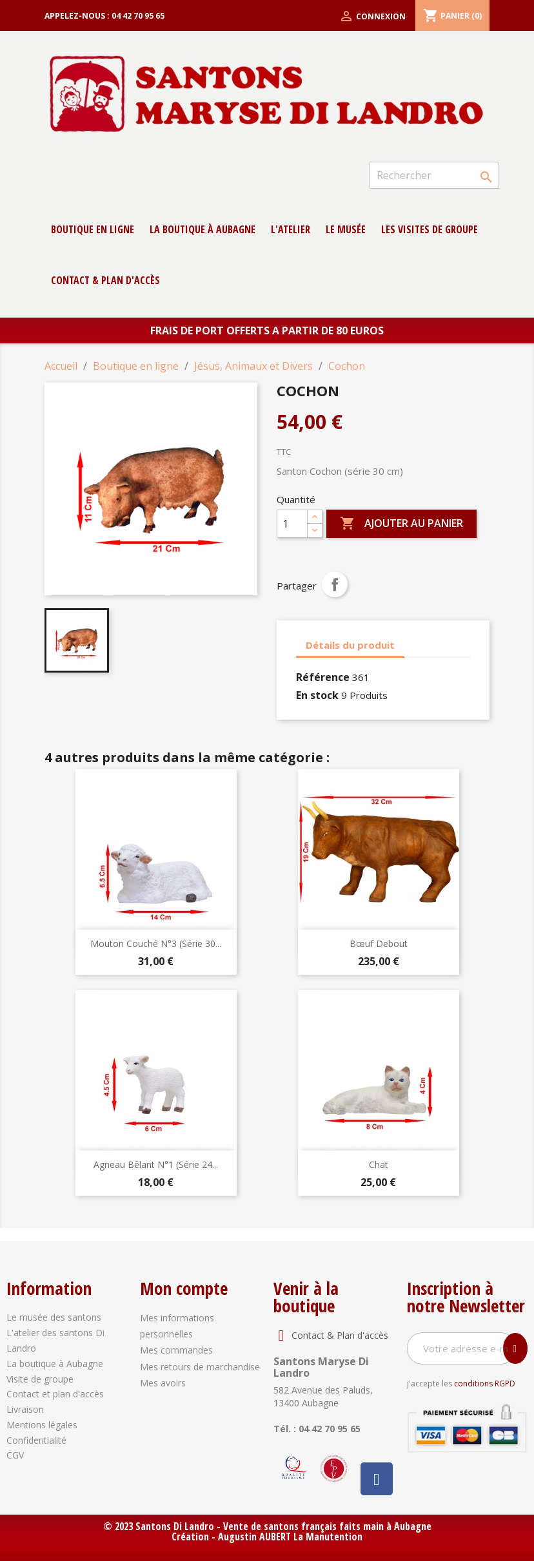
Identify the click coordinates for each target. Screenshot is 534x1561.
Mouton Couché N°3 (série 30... (155, 943)
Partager (335, 584)
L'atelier (290, 229)
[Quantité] (292, 524)
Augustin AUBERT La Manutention (290, 1536)
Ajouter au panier (401, 523)
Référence (323, 677)
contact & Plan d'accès (105, 280)
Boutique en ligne (92, 229)
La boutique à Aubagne (202, 229)
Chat (378, 1164)
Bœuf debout (379, 943)
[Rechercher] (434, 175)
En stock (317, 695)
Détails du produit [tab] (350, 644)
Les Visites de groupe (429, 229)
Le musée (346, 229)
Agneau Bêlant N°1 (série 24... (156, 1164)
